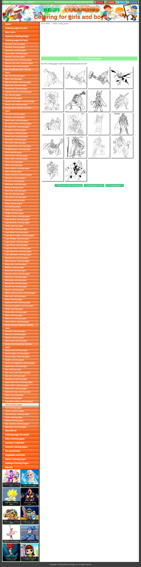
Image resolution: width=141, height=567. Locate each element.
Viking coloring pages (14, 421)
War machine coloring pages (17, 424)
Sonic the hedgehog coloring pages (20, 363)
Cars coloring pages (13, 98)
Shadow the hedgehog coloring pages (18, 345)
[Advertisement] (89, 40)
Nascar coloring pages (14, 290)
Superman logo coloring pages (18, 392)
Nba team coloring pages (15, 296)
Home (6, 2)
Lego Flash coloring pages (16, 229)
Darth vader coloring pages (16, 120)
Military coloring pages (14, 267)
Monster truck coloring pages (17, 274)
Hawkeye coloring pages (15, 178)
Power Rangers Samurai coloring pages (19, 326)
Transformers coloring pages (17, 414)
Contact (31, 2)
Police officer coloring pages (17, 322)
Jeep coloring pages (13, 203)
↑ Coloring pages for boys (94, 185)
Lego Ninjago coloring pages (17, 239)
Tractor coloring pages (14, 411)
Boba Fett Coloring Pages (16, 85)
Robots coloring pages (14, 338)
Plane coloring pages (14, 315)
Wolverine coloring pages (15, 427)
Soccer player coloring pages (17, 357)
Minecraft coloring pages (15, 271)
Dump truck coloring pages (16, 136)
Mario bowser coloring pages (17, 261)
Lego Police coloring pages (16, 245)
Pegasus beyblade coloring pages (19, 306)
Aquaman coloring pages (15, 50)
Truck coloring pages (14, 417)
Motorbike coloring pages (16, 280)
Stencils (9, 467)
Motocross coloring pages (16, 277)
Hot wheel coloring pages (15, 197)
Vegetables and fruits (15, 455)
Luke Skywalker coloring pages (18, 255)
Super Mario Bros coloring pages (19, 382)
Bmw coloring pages (13, 79)
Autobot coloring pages (15, 57)
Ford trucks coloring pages (16, 156)
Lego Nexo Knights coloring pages (19, 235)
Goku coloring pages (14, 165)
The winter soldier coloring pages (19, 401)
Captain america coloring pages (18, 92)
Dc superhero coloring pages (17, 127)
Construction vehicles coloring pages (18, 109)
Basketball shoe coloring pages (18, 60)
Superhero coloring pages (16, 389)
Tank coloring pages (13, 398)
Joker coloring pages (14, 210)
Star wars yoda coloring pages (18, 373)
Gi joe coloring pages (14, 162)
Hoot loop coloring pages (15, 191)
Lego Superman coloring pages (18, 251)
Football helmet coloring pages (18, 146)
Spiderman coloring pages (16, 366)
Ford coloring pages (13, 152)
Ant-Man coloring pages (15, 47)
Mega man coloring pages (16, 264)
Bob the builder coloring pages (18, 82)
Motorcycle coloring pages (16, 283)
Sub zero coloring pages (15, 376)
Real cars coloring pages (15, 334)
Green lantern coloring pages (17, 168)
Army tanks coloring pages (16, 54)
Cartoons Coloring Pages (17, 36)
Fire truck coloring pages (15, 143)
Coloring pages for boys (16, 40)
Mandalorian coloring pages (16, 258)
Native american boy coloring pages (20, 293)
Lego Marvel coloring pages (16, 232)
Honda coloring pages (14, 188)
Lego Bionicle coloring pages (17, 223)
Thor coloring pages (13, 405)
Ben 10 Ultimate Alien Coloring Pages (18, 71)
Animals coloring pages (16, 447)
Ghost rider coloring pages (16, 159)
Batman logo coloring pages (17, 66)
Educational (10, 430)
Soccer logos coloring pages (17, 353)
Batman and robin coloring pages (19, 63)
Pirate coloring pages (14, 309)
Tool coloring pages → (115, 185)
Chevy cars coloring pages (16, 105)
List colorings (18, 2)
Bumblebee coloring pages (16, 89)
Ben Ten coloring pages (15, 76)
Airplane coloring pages (15, 44)
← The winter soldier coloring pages (69, 185)
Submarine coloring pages (16, 379)
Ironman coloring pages (15, 200)
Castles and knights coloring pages (20, 101)
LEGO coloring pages (14, 226)
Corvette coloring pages (15, 114)
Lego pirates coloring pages (17, 242)
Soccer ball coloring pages (16, 350)
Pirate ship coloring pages (16, 312)
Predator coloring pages (15, 331)
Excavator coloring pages (16, 140)
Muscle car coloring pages (16, 287)
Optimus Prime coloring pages (18, 303)
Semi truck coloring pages (16, 341)
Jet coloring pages (13, 207)
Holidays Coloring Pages (17, 463)
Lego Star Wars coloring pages (18, 248)
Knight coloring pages (14, 213)
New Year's (10, 32)
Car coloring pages (13, 95)
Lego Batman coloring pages (17, 219)
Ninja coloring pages (13, 299)
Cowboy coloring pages (15, 117)
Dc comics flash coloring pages (18, 124)
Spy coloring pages (13, 369)
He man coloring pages (14, 181)
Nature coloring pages (15, 459)
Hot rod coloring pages (14, 194)
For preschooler (12, 451)
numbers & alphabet (14, 443)
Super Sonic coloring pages (16, 385)
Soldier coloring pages (14, 360)
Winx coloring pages (14, 439)
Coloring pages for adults (17, 434)
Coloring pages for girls (16, 28)
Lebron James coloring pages (17, 216)
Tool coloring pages (13, 408)
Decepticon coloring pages (16, 133)
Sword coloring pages (14, 395)
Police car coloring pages (15, 319)
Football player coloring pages (18, 149)
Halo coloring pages (13, 172)
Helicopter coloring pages (16, 184)
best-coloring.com (72, 564)
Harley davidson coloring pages (18, 175)
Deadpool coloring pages (15, 130)
